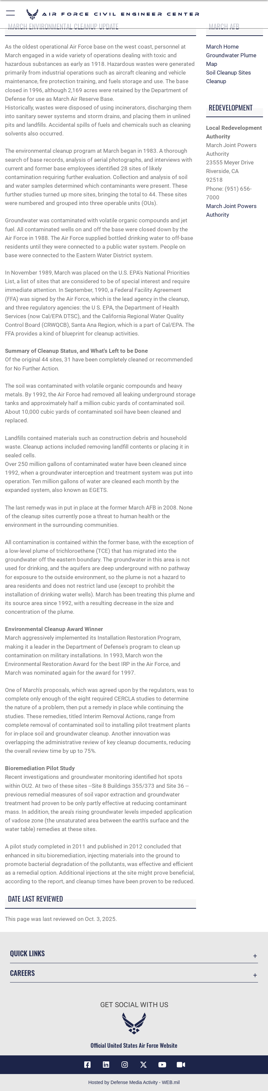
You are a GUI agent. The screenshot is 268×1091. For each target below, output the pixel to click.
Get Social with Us (134, 1005)
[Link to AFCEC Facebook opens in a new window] (87, 1065)
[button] (11, 14)
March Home (222, 46)
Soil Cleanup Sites (228, 72)
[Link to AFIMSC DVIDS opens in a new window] (181, 1065)
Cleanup (216, 81)
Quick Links (27, 953)
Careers (22, 973)
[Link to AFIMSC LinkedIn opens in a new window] (106, 1065)
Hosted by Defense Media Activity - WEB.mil (134, 1082)
